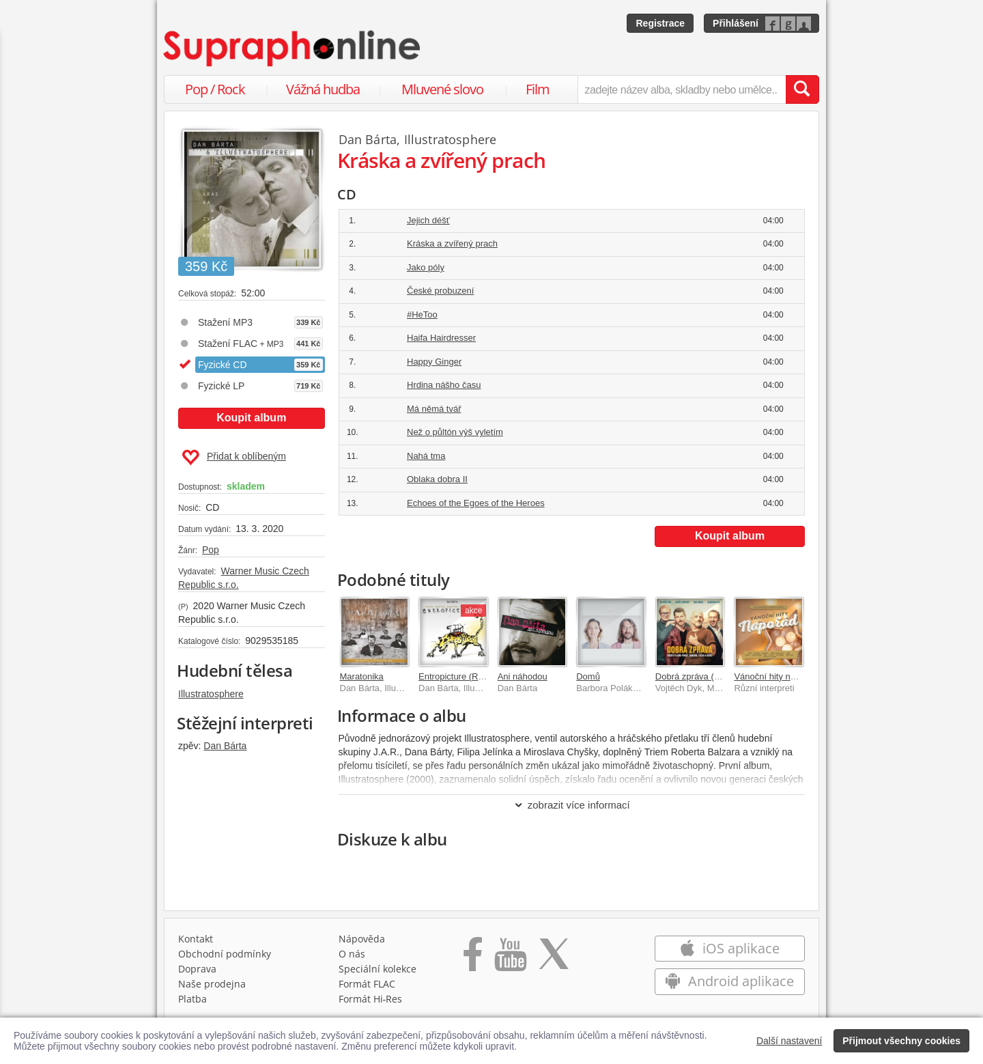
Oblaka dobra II (437, 479)
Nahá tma (426, 456)
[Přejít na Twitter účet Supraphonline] (554, 959)
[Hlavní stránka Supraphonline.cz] (293, 48)
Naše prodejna (212, 983)
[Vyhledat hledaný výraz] (802, 89)
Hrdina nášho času (444, 385)
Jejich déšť (428, 220)
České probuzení (440, 290)
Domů (588, 676)
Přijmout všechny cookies (901, 1040)
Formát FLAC (367, 983)
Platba (192, 998)
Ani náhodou (522, 676)
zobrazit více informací (571, 805)
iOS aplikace (729, 948)
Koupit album (251, 417)
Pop (210, 549)
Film (538, 89)
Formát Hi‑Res (371, 998)
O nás (352, 953)
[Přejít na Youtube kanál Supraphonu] (510, 959)
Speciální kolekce (377, 968)
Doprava (197, 968)
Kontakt (195, 938)
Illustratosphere (211, 693)
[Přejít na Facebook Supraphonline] (472, 959)
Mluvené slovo (442, 89)
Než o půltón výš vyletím (455, 432)
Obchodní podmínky (224, 953)
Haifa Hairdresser (441, 338)
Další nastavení (789, 1040)
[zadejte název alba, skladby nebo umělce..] (682, 89)
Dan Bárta (224, 745)
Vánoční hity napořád (776, 676)
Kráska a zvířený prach (452, 243)
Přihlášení (735, 23)
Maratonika (362, 676)
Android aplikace (729, 981)
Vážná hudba (323, 89)
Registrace (660, 23)
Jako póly (425, 267)
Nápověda (362, 938)
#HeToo (422, 314)
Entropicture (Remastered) (470, 676)
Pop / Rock (215, 89)
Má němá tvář (434, 409)
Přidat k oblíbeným (234, 457)
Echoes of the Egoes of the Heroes (476, 503)
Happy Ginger (434, 361)
